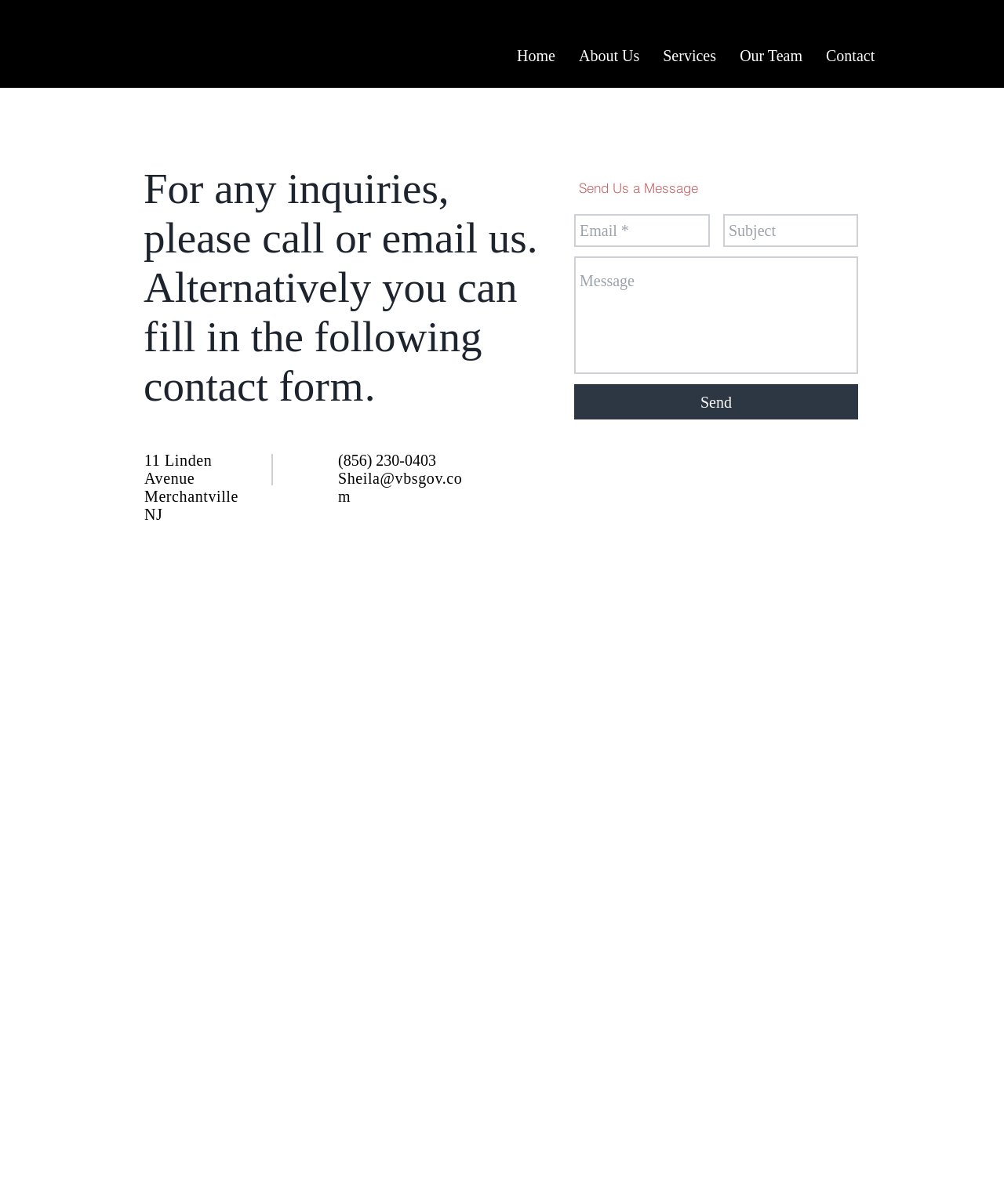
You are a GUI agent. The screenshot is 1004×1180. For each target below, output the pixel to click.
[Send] (716, 401)
